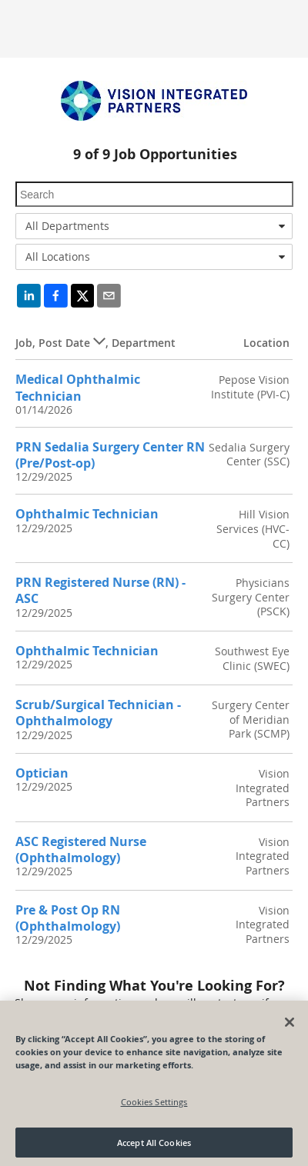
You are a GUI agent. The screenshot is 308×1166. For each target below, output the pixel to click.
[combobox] (154, 226)
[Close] (289, 1026)
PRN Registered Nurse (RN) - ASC (100, 590)
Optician (42, 773)
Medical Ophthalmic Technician (77, 387)
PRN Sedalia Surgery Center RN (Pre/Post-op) (110, 454)
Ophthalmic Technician (87, 513)
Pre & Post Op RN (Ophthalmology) (67, 917)
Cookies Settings (154, 1105)
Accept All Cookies (154, 1146)
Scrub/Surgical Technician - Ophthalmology (98, 712)
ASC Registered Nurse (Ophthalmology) (80, 849)
